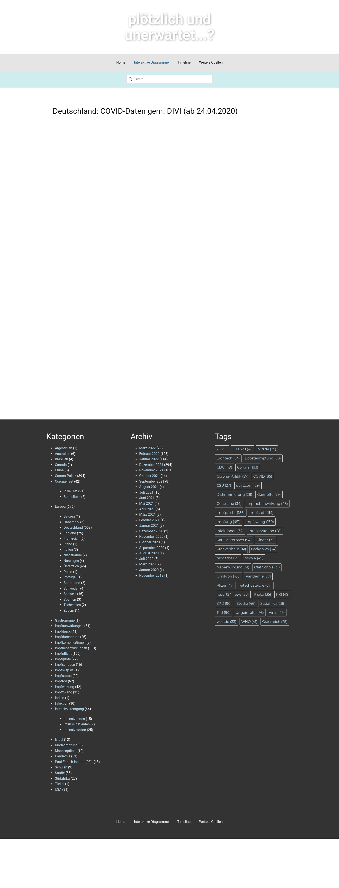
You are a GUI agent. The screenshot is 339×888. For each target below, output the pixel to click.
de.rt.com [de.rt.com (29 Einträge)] (248, 485)
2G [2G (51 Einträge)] (222, 449)
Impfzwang (63, 692)
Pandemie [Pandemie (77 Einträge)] (258, 576)
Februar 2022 (149, 454)
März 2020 (147, 564)
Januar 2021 (149, 525)
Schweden (71, 588)
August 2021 (149, 487)
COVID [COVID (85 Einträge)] (262, 476)
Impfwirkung (64, 687)
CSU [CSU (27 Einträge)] (224, 485)
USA (58, 789)
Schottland (72, 583)
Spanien (70, 599)
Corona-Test (64, 481)
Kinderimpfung (66, 745)
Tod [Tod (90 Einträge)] (223, 613)
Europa (60, 506)
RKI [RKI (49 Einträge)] (282, 594)
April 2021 (147, 509)
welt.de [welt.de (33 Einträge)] (226, 622)
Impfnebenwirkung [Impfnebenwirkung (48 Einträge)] (267, 504)
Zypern (69, 610)
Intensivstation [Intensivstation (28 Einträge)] (265, 531)
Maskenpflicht (66, 751)
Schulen (61, 767)
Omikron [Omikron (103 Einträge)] (229, 576)
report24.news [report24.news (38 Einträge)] (233, 594)
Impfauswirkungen (69, 626)
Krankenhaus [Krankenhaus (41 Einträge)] (231, 549)
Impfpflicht (63, 653)
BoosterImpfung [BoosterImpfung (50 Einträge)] (263, 458)
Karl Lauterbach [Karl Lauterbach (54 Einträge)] (234, 540)
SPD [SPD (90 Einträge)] (224, 604)
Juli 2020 (146, 559)
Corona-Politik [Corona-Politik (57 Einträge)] (232, 476)
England (70, 533)
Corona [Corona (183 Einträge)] (247, 467)
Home (120, 62)
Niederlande (73, 555)
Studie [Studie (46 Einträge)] (246, 604)
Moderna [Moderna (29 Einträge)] (228, 558)
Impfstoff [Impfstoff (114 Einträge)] (261, 513)
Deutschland (73, 527)
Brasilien (61, 459)
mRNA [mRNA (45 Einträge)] (254, 558)
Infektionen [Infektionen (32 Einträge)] (230, 531)
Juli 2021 (146, 492)
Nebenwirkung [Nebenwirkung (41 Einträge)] (233, 567)
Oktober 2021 (149, 476)
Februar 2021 (149, 520)
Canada (61, 465)
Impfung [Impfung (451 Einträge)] (228, 522)
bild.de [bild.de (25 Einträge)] (266, 449)
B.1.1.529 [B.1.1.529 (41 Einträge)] (243, 449)
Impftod (61, 681)
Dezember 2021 (151, 465)
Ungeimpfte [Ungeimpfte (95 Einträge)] (249, 613)
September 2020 (151, 548)
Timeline (183, 62)
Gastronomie (65, 620)
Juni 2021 (147, 498)
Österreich (71, 566)
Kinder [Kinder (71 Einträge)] (265, 540)
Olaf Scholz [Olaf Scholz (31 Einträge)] (267, 567)
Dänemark (71, 522)
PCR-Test (70, 491)
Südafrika (62, 778)
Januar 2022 (149, 459)
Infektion (61, 703)
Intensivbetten (74, 719)
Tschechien (72, 605)
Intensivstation (75, 730)
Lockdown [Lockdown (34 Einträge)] (263, 549)
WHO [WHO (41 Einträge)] (249, 622)
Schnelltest (72, 497)
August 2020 (149, 553)
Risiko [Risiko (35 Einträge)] (262, 594)
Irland (68, 544)
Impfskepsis (64, 670)
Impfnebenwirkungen (71, 648)
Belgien (69, 516)
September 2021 (151, 481)
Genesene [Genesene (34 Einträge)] (229, 504)
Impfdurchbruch (67, 637)
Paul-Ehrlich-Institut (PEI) (74, 762)
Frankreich (72, 538)
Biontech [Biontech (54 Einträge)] (228, 458)
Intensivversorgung (69, 709)
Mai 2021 (146, 503)
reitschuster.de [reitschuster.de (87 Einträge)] (255, 585)
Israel (59, 740)
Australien (62, 454)
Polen (68, 572)
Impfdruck (62, 631)
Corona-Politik (65, 476)
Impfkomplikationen (70, 642)
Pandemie (62, 756)
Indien (59, 698)
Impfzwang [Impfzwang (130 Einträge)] (259, 522)
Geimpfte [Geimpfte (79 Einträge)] (269, 495)
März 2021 (147, 514)
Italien (68, 549)
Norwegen (71, 561)
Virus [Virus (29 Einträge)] (277, 613)
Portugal (70, 577)
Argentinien (63, 448)
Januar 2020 (149, 570)
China (59, 470)
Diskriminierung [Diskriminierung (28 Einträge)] (234, 495)
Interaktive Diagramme (151, 62)
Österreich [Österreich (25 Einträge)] (274, 622)
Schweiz (70, 594)
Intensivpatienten (77, 724)
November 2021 (151, 470)
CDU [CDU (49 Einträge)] (224, 467)
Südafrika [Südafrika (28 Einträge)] (272, 604)
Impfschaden (65, 664)
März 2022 (147, 448)
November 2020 (151, 536)
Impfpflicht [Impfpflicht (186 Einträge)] (231, 513)
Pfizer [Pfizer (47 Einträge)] (225, 585)
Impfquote (63, 659)
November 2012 (151, 575)
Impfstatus (63, 676)
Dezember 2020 (151, 531)
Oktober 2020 (149, 542)
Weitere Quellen (211, 62)
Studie (60, 773)
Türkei (59, 784)
